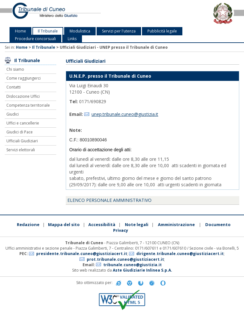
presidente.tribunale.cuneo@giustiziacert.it (81, 253)
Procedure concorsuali (35, 38)
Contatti (13, 87)
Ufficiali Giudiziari (22, 141)
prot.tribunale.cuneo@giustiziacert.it (125, 259)
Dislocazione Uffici (23, 96)
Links (72, 38)
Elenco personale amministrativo (109, 200)
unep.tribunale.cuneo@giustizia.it (125, 114)
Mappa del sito (64, 224)
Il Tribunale (48, 31)
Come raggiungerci (23, 78)
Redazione (28, 224)
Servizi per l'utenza (119, 31)
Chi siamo (15, 69)
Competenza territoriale (28, 105)
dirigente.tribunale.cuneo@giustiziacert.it (180, 253)
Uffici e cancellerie (22, 123)
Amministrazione (176, 224)
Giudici (12, 114)
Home (20, 31)
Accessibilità (101, 224)
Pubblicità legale (162, 31)
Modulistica (80, 31)
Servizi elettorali (20, 150)
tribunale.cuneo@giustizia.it (132, 264)
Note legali (136, 224)
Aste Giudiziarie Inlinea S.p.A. (142, 270)
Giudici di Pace (19, 132)
